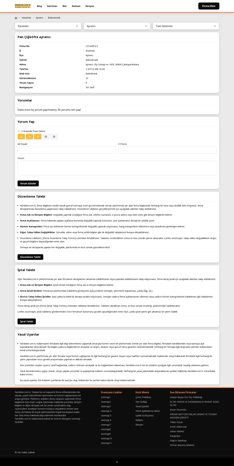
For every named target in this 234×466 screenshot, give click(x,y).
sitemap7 (106, 424)
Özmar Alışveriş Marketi (182, 445)
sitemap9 (106, 433)
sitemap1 (106, 397)
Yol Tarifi (90, 87)
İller (64, 6)
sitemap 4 (106, 410)
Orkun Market (177, 431)
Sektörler (52, 6)
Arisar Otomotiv (178, 409)
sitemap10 (106, 438)
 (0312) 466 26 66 (95, 69)
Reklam (76, 6)
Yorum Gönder (28, 183)
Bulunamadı (54, 17)
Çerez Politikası (143, 397)
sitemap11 (106, 443)
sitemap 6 (106, 420)
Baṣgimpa (175, 435)
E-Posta (122, 143)
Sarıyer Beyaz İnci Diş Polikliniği (186, 397)
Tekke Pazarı (176, 422)
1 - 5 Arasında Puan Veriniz (31, 131)
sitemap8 (106, 429)
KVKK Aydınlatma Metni (148, 410)
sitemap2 (106, 401)
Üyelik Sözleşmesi (145, 415)
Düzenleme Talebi (30, 256)
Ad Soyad (22, 143)
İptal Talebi (26, 321)
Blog (39, 6)
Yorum (21, 158)
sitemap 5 (106, 415)
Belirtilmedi (91, 73)
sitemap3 (106, 406)
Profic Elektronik (178, 426)
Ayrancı (39, 17)
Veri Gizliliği (141, 401)
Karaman (26, 17)
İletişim (90, 6)
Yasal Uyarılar (142, 406)
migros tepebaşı (178, 440)
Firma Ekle (208, 6)
